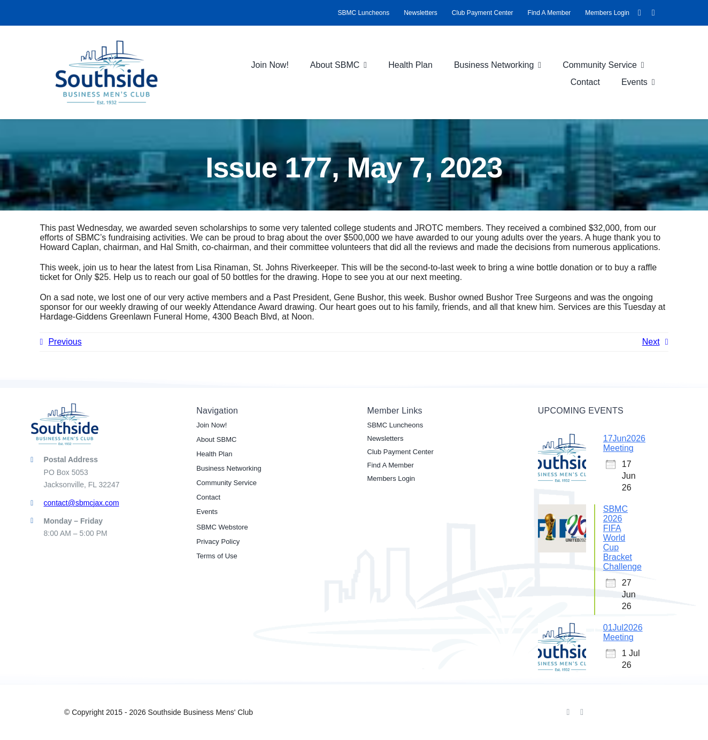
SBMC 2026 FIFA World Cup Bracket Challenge (622, 537)
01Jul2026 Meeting (623, 632)
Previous (64, 341)
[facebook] (639, 13)
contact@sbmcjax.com (81, 502)
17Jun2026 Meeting (624, 443)
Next (651, 341)
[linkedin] (653, 13)
